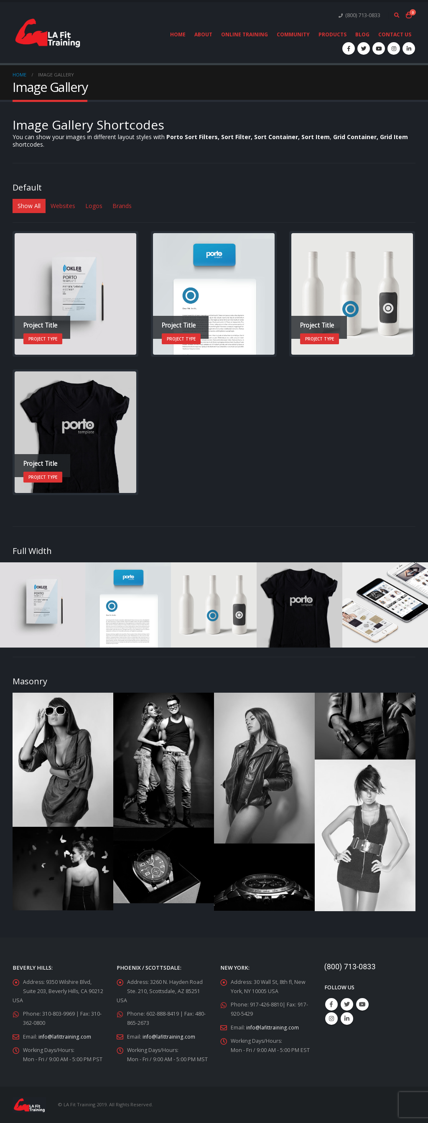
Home (178, 34)
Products (332, 34)
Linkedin (347, 1018)
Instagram (331, 1018)
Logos (93, 206)
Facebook (331, 1004)
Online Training (244, 34)
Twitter (347, 1004)
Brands (122, 206)
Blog (362, 34)
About (203, 34)
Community (293, 34)
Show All (29, 206)
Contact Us (394, 34)
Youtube (362, 1004)
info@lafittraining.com (65, 1036)
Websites (63, 206)
